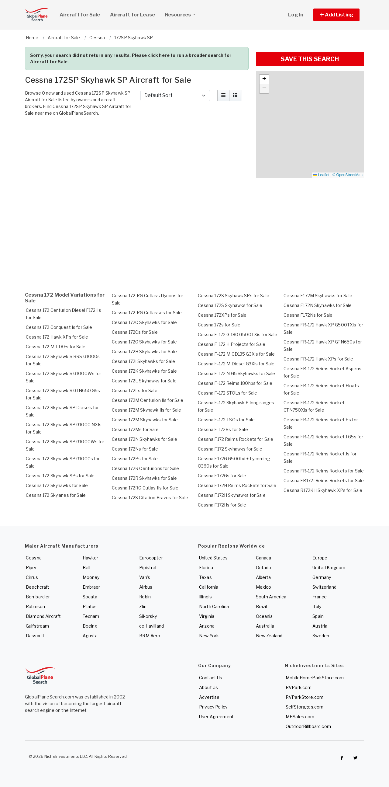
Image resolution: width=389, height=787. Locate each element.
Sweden (320, 635)
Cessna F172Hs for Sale (222, 504)
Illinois (205, 596)
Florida (206, 567)
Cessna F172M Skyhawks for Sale (318, 295)
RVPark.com (299, 687)
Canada (263, 557)
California (208, 587)
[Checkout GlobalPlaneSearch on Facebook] (342, 758)
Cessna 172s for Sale (219, 324)
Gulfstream (37, 626)
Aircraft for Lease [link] (132, 15)
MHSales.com (300, 716)
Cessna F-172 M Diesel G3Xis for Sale (236, 363)
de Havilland (151, 626)
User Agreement (216, 716)
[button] (336, 14)
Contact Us (210, 677)
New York (209, 635)
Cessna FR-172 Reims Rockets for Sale (324, 470)
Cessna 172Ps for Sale (135, 458)
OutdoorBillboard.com (308, 726)
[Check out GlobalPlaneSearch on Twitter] (355, 758)
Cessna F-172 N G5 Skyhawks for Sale (236, 373)
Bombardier (38, 596)
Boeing (90, 626)
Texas (205, 577)
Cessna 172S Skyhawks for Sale (230, 305)
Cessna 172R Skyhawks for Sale (144, 478)
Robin (145, 596)
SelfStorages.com (304, 706)
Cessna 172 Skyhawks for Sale (57, 485)
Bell (87, 567)
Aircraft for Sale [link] (80, 15)
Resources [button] (182, 14)
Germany (321, 577)
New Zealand (269, 635)
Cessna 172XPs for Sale (222, 315)
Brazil (261, 606)
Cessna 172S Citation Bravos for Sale (150, 497)
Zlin (142, 606)
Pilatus (90, 606)
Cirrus (32, 577)
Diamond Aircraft (43, 616)
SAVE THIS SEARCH (310, 59)
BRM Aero (149, 635)
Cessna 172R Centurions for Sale (145, 468)
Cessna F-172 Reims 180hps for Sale (235, 383)
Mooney (91, 577)
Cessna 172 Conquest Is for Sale (59, 327)
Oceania (264, 616)
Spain (318, 616)
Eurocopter (151, 557)
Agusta (90, 635)
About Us (208, 687)
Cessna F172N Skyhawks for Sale (318, 305)
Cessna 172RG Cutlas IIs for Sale (145, 487)
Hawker (90, 557)
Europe (319, 557)
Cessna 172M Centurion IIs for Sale (148, 400)
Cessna (34, 557)
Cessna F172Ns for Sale (308, 315)
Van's (144, 577)
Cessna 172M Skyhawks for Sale (145, 419)
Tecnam (91, 616)
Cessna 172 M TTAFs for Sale (55, 346)
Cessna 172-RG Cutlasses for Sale (147, 312)
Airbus (145, 587)
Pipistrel (147, 567)
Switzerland (324, 587)
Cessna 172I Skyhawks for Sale (143, 361)
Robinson (35, 606)
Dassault (35, 635)
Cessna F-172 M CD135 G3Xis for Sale (236, 354)
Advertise (209, 697)
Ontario (263, 567)
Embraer (91, 587)
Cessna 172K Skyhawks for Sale (144, 371)
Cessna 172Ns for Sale (135, 448)
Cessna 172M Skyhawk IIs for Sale (146, 410)
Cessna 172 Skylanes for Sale (56, 495)
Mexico (263, 587)
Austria (319, 626)
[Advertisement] (137, 135)
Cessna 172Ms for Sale (135, 429)
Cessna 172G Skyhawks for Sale (144, 341)
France (319, 596)
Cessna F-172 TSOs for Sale (226, 419)
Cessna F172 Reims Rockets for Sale (236, 439)
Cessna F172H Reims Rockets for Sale (237, 485)
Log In (295, 15)
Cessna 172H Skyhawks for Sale (144, 351)
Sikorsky (148, 616)
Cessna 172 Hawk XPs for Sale (57, 337)
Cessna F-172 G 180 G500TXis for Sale (237, 334)
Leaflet (321, 175)
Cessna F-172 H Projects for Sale (231, 344)
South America (271, 596)
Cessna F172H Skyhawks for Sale (232, 495)
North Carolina (214, 606)
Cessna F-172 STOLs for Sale (227, 392)
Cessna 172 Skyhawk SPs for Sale (60, 475)
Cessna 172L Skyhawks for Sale (144, 380)
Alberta (263, 577)
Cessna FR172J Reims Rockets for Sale (324, 480)
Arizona (207, 626)
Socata (90, 596)
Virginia (206, 616)
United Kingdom (328, 567)
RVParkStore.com (304, 697)
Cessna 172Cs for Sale (135, 332)
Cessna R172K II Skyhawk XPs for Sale (323, 490)
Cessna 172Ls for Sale (134, 390)
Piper (31, 567)
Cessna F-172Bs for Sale (223, 429)
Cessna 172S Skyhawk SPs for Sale (233, 295)
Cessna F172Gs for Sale (222, 475)
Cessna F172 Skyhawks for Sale (230, 448)
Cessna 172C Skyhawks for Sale (144, 322)
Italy (316, 606)
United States (213, 557)
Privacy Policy (213, 706)
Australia (265, 626)
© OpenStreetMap (347, 175)
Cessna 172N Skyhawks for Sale (144, 439)
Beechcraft (37, 587)
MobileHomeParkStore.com (315, 677)
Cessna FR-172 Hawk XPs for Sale (318, 358)
